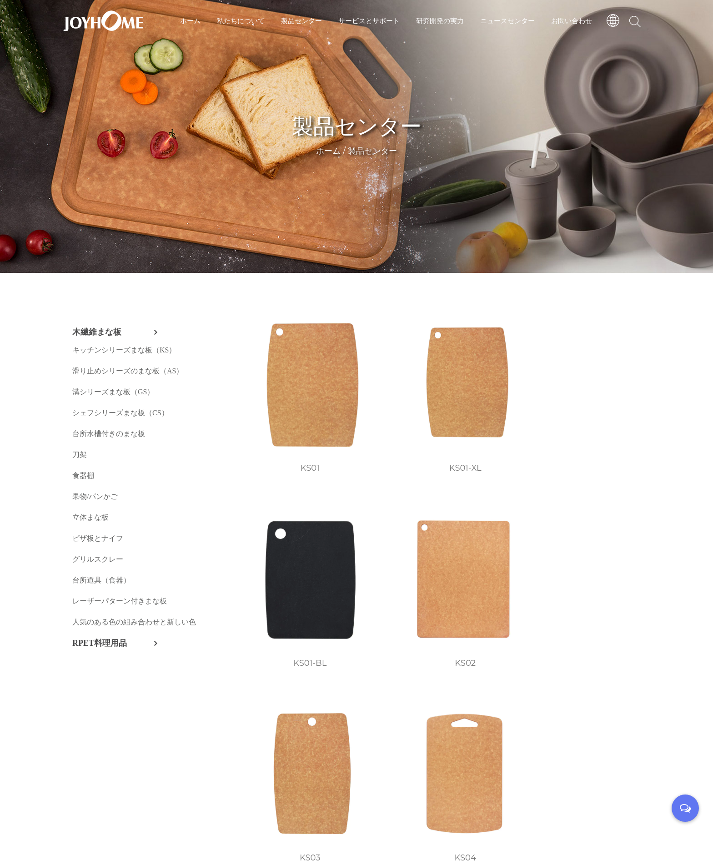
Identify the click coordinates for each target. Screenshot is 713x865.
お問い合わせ (571, 20)
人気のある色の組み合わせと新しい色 (134, 622)
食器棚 (83, 475)
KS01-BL (497, 419)
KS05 (497, 565)
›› (339, 762)
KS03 (285, 565)
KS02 (603, 419)
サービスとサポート (369, 20)
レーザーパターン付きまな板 (119, 601)
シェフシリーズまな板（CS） (120, 413)
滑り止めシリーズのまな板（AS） (127, 371)
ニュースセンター (507, 20)
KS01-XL (392, 419)
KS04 (391, 565)
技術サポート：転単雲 (407, 838)
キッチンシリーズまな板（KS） (124, 350)
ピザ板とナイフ (97, 538)
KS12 (603, 710)
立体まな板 (90, 517)
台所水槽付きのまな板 (108, 434)
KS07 (285, 710)
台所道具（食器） (101, 580)
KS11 (497, 710)
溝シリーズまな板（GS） (113, 392)
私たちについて (241, 20)
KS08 (391, 710)
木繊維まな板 (96, 332)
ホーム (190, 20)
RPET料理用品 (99, 643)
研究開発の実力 (440, 20)
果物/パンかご (95, 496)
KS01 (285, 419)
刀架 (79, 454)
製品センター (301, 20)
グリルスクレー (97, 559)
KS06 (603, 565)
